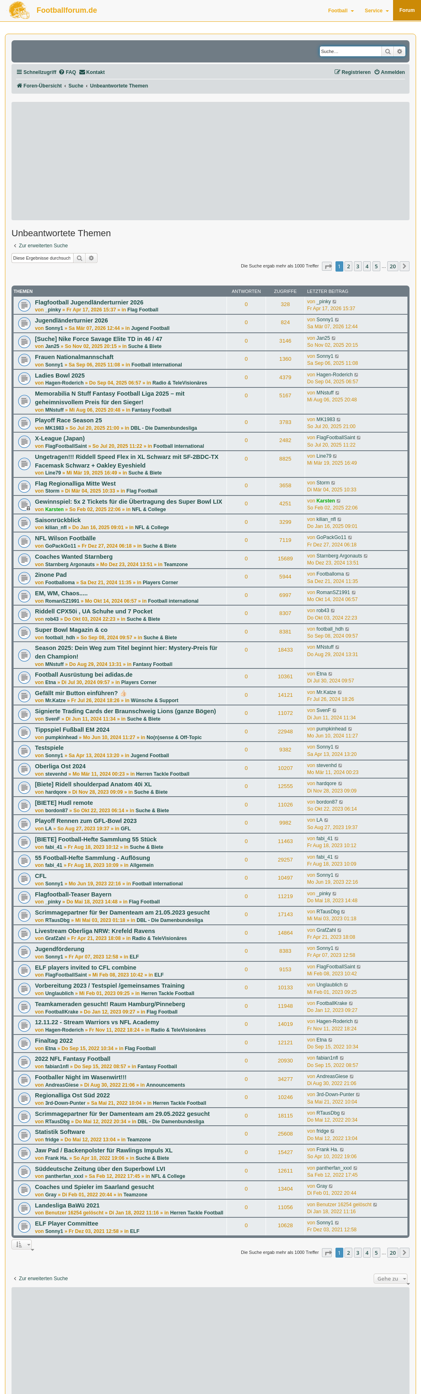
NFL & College (149, 509)
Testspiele (49, 747)
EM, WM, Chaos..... (61, 593)
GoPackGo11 (60, 546)
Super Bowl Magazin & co (71, 630)
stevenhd (56, 774)
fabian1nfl (57, 1066)
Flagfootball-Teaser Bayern (73, 894)
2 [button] (348, 266)
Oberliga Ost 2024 (60, 766)
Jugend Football (150, 328)
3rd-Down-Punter (65, 1103)
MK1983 (54, 428)
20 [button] (393, 266)
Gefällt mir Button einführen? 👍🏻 (81, 693)
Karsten (54, 509)
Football (341, 11)
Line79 (53, 473)
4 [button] (366, 266)
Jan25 (52, 346)
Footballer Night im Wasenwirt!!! (81, 1077)
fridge (52, 1140)
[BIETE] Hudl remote (64, 803)
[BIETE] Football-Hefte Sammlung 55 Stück (96, 839)
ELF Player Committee (66, 1223)
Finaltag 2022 (54, 1040)
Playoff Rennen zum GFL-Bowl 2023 (86, 821)
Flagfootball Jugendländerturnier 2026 (89, 302)
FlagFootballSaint (66, 446)
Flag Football (142, 310)
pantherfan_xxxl (64, 1176)
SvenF (52, 719)
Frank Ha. (56, 1158)
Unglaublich (59, 993)
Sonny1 (54, 328)
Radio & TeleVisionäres (180, 383)
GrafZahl (55, 938)
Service (377, 11)
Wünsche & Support (154, 700)
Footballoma (60, 582)
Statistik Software (60, 1132)
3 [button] (357, 266)
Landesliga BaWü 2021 (67, 1205)
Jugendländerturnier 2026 (71, 320)
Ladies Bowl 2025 (60, 375)
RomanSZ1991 (62, 601)
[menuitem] (67, 72)
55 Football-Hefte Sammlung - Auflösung (92, 858)
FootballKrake (62, 1012)
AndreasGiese (62, 1085)
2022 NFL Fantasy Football (73, 1058)
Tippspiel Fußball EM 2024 (72, 729)
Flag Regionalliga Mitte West (75, 483)
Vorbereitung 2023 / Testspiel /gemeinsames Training (110, 985)
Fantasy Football (151, 410)
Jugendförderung (59, 949)
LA (48, 829)
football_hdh (60, 638)
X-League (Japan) (60, 438)
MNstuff (54, 410)
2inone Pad (51, 574)
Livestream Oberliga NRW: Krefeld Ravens (95, 931)
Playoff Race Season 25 (68, 420)
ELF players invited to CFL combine (85, 967)
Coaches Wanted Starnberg (74, 556)
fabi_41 (53, 847)
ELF (134, 957)
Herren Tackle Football (162, 774)
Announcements (165, 1085)
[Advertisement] (210, 161)
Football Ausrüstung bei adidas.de (83, 674)
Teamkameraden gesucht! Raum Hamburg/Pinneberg (110, 1004)
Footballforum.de (67, 10)
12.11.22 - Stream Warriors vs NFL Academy (97, 1022)
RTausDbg (57, 920)
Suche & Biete (145, 346)
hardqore (56, 792)
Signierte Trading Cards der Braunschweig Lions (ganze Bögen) (125, 711)
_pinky (53, 310)
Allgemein (142, 865)
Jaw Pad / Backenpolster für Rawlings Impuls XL (104, 1150)
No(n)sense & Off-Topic (174, 737)
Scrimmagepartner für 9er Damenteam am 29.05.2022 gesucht (122, 1114)
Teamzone (175, 564)
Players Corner (160, 582)
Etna (50, 682)
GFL (126, 829)
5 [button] (376, 266)
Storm (52, 491)
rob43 (52, 619)
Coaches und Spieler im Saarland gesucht (94, 1187)
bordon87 (56, 810)
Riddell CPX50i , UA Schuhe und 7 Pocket (94, 611)
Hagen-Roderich (64, 383)
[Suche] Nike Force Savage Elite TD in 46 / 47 (98, 339)
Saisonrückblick (58, 520)
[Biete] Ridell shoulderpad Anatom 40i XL (93, 784)
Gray (51, 1195)
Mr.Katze (55, 700)
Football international (157, 365)
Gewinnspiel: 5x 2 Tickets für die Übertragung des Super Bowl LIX (128, 501)
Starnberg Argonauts (70, 564)
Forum (407, 10)
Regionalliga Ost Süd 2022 (72, 1095)
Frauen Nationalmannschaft (74, 357)
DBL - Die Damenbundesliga (164, 428)
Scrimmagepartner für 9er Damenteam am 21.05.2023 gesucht (122, 912)
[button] (327, 266)
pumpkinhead (61, 737)
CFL (40, 876)
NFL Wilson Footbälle (65, 538)
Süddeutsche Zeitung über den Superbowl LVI (100, 1169)
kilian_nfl (56, 527)
